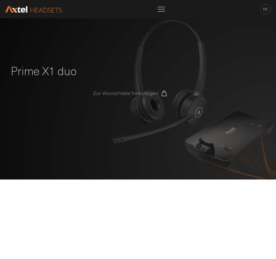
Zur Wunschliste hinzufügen (130, 93)
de (265, 9)
